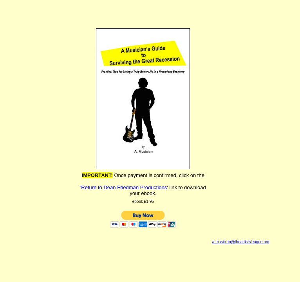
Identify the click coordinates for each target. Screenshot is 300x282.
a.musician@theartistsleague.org (240, 242)
